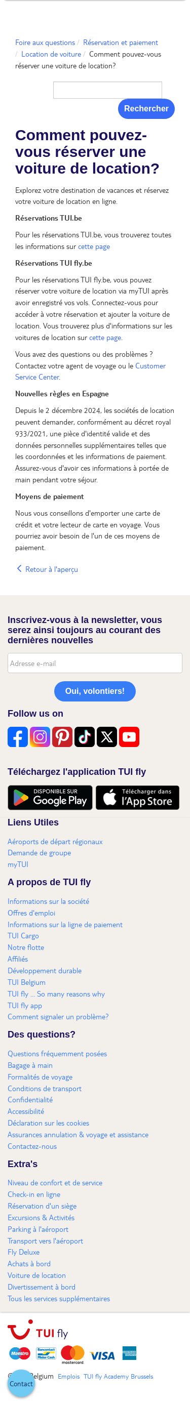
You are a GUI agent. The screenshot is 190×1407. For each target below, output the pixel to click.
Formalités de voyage (40, 1076)
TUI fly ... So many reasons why (56, 993)
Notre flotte (26, 946)
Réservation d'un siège (42, 1205)
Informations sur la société (48, 900)
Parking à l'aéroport (38, 1228)
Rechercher (146, 108)
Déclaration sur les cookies (48, 1122)
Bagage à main (30, 1064)
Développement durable (45, 970)
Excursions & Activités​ (41, 1217)
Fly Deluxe (24, 1251)
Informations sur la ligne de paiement (65, 924)
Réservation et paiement (120, 42)
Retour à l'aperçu (46, 568)
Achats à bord (29, 1263)
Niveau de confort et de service (55, 1182)
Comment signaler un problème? (58, 1016)
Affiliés (18, 958)
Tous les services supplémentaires (59, 1298)
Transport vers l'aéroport (45, 1240)
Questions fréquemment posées (57, 1053)
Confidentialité (30, 1099)
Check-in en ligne (34, 1193)
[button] (21, 1383)
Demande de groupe (39, 852)
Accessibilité (26, 1110)
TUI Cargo (23, 935)
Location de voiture (51, 53)
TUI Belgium (27, 981)
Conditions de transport (45, 1088)
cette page (94, 246)
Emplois (69, 1376)
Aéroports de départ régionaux (55, 841)
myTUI (18, 863)
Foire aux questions (45, 42)
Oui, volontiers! (95, 691)
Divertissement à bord (41, 1286)
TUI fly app (25, 1005)
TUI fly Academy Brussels (118, 1376)
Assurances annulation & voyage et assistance (78, 1134)
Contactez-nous (32, 1145)
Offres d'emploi (31, 912)
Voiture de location (37, 1274)
